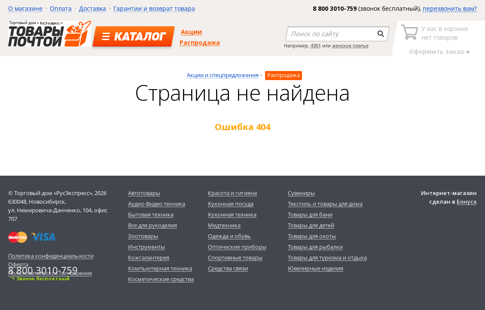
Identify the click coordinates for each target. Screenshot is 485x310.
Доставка (92, 8)
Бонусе (467, 201)
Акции (191, 32)
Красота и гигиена (232, 193)
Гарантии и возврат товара (154, 8)
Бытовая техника (151, 214)
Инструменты (146, 247)
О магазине (25, 8)
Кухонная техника (232, 214)
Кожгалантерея (148, 257)
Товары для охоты (312, 236)
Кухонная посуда (230, 204)
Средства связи (228, 268)
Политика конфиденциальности (51, 256)
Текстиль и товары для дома (325, 204)
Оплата (61, 8)
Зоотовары (143, 236)
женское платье (350, 45)
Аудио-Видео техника (156, 204)
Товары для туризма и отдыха (327, 257)
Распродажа (200, 42)
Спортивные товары (235, 257)
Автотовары (144, 193)
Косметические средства (161, 279)
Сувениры (301, 193)
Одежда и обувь (229, 236)
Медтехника (224, 225)
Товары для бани (310, 214)
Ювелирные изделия (315, 268)
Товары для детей (311, 225)
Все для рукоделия (152, 225)
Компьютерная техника (160, 268)
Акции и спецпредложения (223, 75)
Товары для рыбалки (315, 247)
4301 (316, 45)
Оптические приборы (237, 247)
